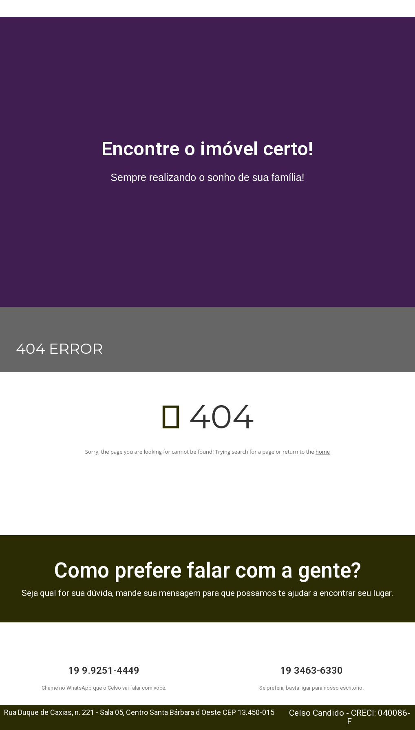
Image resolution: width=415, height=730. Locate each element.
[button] (207, 2)
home (323, 451)
